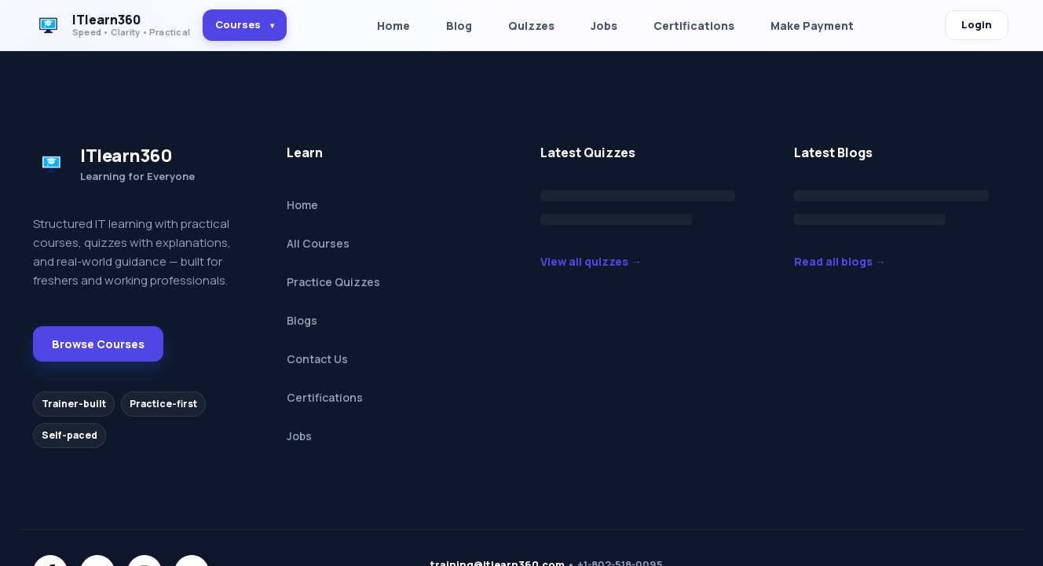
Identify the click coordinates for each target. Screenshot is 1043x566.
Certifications (693, 25)
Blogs (302, 320)
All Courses (318, 243)
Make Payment (812, 25)
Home (393, 25)
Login (976, 24)
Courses (244, 24)
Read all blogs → (840, 261)
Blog (459, 25)
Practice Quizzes (333, 281)
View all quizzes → (591, 261)
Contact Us (317, 358)
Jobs (604, 25)
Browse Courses (98, 343)
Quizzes (531, 25)
